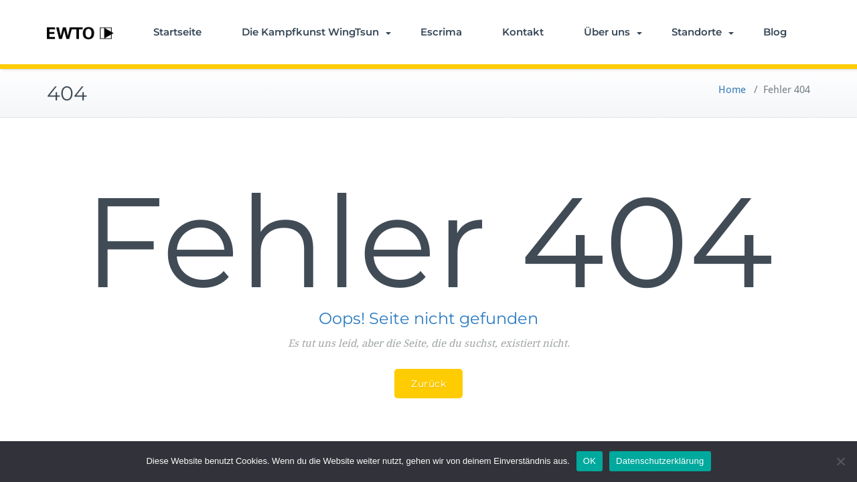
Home (732, 90)
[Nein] (840, 461)
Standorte (703, 31)
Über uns (613, 31)
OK (589, 461)
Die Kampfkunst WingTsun (316, 31)
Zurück (428, 384)
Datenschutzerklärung (660, 461)
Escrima (441, 31)
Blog (775, 31)
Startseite (177, 31)
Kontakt (523, 31)
